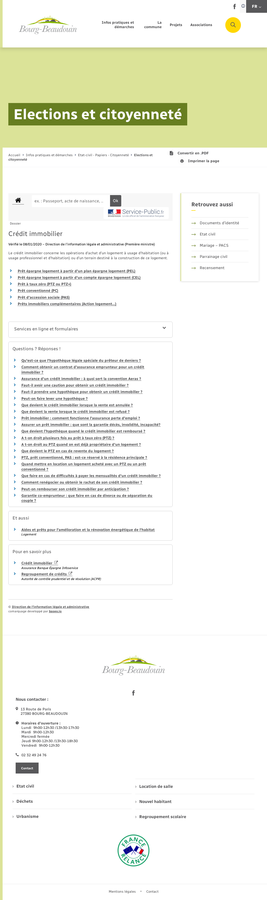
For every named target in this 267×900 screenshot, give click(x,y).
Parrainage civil (209, 256)
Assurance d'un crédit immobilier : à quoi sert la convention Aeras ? (81, 379)
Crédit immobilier (39, 563)
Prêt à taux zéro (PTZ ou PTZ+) (44, 284)
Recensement (207, 267)
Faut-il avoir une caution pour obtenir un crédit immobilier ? (75, 385)
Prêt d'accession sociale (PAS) (44, 297)
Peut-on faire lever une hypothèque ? (54, 398)
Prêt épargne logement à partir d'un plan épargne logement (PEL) (76, 271)
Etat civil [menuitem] (23, 786)
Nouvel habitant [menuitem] (153, 801)
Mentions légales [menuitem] (122, 891)
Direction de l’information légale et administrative (50, 607)
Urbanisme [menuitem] (26, 816)
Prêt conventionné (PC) (38, 290)
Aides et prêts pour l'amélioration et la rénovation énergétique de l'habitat (88, 530)
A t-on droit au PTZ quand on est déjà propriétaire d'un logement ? (81, 444)
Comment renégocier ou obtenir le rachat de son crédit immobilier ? (81, 482)
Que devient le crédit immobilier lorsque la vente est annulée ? (77, 405)
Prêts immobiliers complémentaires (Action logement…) (67, 304)
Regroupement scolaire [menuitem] (160, 816)
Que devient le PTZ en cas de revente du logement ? (67, 451)
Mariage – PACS (209, 245)
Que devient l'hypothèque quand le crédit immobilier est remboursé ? (83, 431)
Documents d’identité (215, 223)
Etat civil (203, 234)
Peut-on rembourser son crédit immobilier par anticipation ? (75, 489)
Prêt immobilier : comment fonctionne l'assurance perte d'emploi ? (80, 418)
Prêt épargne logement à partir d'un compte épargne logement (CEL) (79, 277)
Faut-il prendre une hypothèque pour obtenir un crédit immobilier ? (81, 392)
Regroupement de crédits (46, 574)
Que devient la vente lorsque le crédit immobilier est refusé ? (75, 411)
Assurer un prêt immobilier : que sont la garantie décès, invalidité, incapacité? (90, 424)
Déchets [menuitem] (23, 801)
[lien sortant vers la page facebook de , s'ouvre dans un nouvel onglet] (234, 8)
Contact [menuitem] (152, 891)
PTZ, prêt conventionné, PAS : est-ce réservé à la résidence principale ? (84, 457)
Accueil (14, 155)
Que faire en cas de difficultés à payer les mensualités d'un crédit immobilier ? (91, 476)
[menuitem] (111, 25)
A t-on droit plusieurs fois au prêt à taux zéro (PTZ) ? (67, 438)
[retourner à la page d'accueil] (48, 25)
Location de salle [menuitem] (154, 786)
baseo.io (55, 611)
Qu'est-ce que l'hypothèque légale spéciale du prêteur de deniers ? (81, 360)
